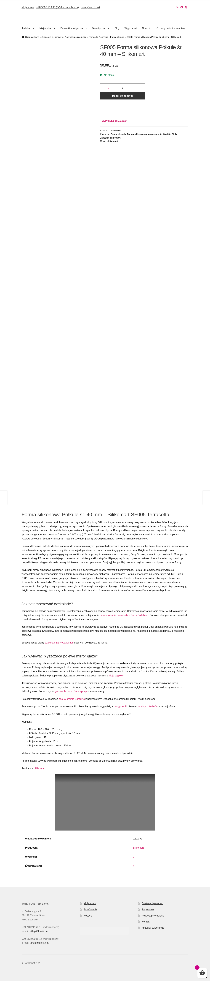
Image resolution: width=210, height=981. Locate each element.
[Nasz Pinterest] (186, 7)
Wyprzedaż (131, 28)
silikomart (115, 138)
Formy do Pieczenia (98, 37)
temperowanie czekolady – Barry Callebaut (124, 615)
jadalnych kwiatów (148, 706)
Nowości (147, 28)
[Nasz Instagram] (177, 7)
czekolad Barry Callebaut (59, 642)
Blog (117, 28)
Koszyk (88, 915)
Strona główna (32, 37)
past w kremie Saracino (72, 699)
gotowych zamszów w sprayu (71, 691)
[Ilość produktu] (122, 87)
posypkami (120, 706)
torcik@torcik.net (39, 942)
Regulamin (148, 909)
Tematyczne (98, 28)
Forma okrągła (117, 37)
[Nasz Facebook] (181, 7)
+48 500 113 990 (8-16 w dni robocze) (57, 7)
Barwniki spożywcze (71, 28)
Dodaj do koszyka (122, 95)
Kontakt (146, 921)
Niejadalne (45, 28)
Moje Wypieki (116, 675)
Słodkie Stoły (170, 134)
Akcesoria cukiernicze (52, 37)
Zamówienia (90, 909)
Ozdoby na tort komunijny (171, 28)
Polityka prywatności (153, 915)
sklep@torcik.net (90, 7)
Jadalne (26, 28)
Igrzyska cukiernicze (153, 927)
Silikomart (112, 141)
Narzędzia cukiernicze (75, 37)
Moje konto (28, 7)
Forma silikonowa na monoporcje (144, 134)
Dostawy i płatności (152, 903)
